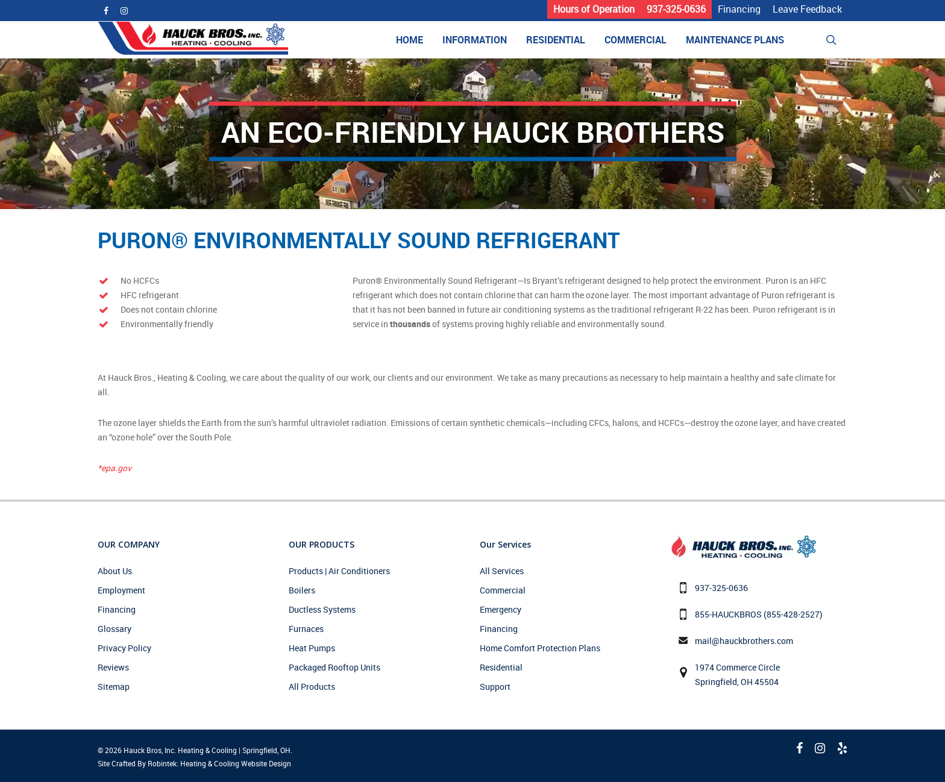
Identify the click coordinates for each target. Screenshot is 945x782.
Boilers (302, 590)
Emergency (500, 609)
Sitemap (114, 686)
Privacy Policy (124, 648)
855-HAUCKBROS (728, 614)
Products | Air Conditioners (339, 571)
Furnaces (306, 628)
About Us (115, 571)
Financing (117, 609)
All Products (312, 686)
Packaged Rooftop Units (334, 667)
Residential (501, 667)
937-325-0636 (721, 587)
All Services (502, 571)
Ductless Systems (322, 609)
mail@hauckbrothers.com (744, 640)
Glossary (114, 628)
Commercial (503, 590)
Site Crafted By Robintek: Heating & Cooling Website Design (194, 763)
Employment (121, 590)
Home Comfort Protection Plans (540, 648)
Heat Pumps (312, 648)
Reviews (113, 667)
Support (495, 686)
